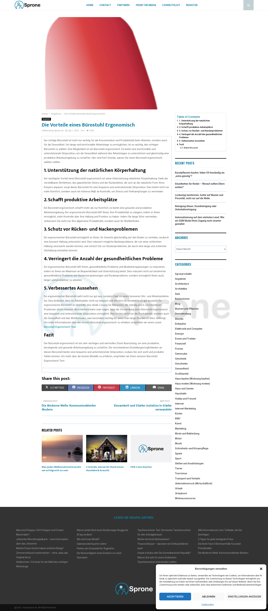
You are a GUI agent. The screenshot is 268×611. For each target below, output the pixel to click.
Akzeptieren (175, 596)
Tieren (178, 468)
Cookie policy (207, 604)
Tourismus (181, 473)
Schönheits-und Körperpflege (191, 448)
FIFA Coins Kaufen (141, 467)
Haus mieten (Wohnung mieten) (192, 383)
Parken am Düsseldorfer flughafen (95, 548)
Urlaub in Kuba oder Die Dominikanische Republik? (164, 553)
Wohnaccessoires (185, 498)
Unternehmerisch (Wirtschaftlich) (193, 483)
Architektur (181, 288)
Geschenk (180, 358)
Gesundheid (182, 368)
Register (192, 5)
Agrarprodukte (183, 274)
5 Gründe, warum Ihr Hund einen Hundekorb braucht (105, 469)
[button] (261, 568)
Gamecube (181, 353)
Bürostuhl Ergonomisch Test (60, 326)
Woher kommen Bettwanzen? (153, 539)
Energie (179, 333)
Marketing (180, 428)
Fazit (181, 144)
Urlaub (178, 488)
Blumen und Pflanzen (187, 308)
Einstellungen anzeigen (244, 596)
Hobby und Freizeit (185, 398)
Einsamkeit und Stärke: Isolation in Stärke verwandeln (143, 407)
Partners (123, 5)
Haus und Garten (184, 388)
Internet (179, 403)
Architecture (182, 283)
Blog (177, 303)
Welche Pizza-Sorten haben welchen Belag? (40, 548)
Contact (105, 5)
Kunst (178, 423)
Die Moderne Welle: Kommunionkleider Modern (69, 407)
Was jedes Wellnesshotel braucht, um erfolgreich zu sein (61, 469)
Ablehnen (208, 596)
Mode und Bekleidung (187, 433)
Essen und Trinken (185, 338)
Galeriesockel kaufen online (91, 543)
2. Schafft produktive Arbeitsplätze (196, 127)
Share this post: (191, 148)
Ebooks (179, 318)
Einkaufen (180, 323)
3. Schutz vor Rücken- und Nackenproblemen (201, 130)
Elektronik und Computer (189, 328)
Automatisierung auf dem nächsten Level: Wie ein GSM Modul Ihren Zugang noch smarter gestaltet (199, 220)
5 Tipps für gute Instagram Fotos (215, 539)
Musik (178, 443)
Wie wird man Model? (88, 539)
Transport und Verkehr (187, 478)
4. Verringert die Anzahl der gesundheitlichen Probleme (200, 136)
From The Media (146, 5)
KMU (177, 418)
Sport (178, 458)
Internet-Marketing (185, 408)
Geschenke (181, 363)
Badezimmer (182, 298)
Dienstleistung (183, 313)
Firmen (179, 348)
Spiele (178, 453)
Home (89, 5)
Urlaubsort (181, 493)
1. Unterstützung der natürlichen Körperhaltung (194, 122)
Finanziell (180, 343)
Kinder (179, 413)
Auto (177, 294)
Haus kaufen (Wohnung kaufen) (192, 378)
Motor (178, 438)
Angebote (46, 119)
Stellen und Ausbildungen (189, 463)
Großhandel (182, 373)
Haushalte (180, 393)
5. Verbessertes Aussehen (192, 141)
